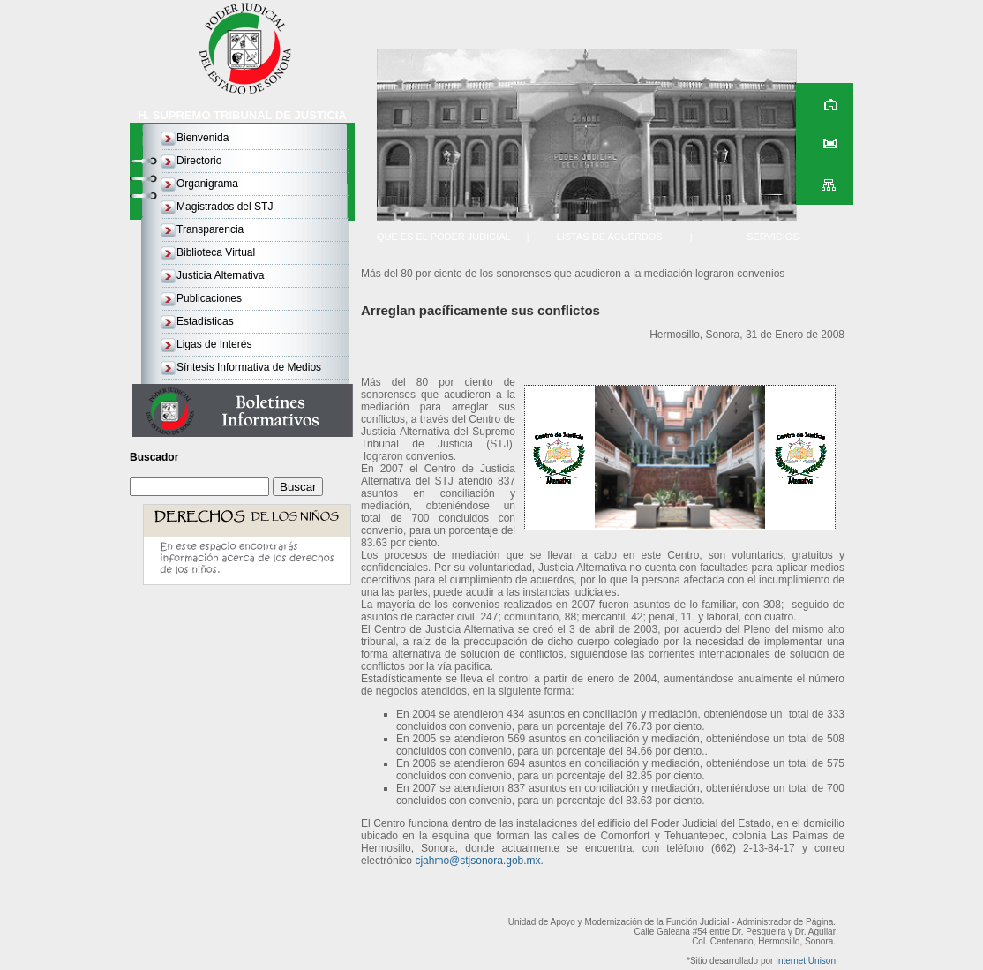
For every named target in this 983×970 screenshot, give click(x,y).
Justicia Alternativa (220, 275)
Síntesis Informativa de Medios (248, 367)
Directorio (198, 160)
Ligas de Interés (213, 344)
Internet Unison (806, 961)
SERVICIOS (773, 236)
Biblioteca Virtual (215, 252)
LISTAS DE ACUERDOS (610, 236)
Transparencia (210, 229)
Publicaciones (209, 298)
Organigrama (207, 183)
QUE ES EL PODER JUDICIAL (444, 236)
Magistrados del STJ (224, 206)
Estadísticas (205, 321)
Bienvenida (202, 138)
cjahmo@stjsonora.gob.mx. (479, 860)
